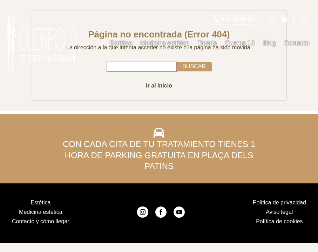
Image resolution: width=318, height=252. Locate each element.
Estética (121, 43)
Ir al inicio (159, 86)
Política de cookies (279, 221)
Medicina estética (165, 43)
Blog (269, 43)
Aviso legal (279, 212)
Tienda (207, 43)
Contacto (296, 43)
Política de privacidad (279, 202)
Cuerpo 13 (240, 43)
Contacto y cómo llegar (40, 221)
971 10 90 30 (237, 19)
